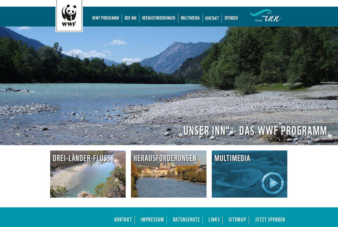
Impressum (152, 219)
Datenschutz (186, 219)
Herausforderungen (158, 17)
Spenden (231, 17)
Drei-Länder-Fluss (82, 157)
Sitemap (237, 219)
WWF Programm (105, 17)
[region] (169, 85)
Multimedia (190, 17)
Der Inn (131, 17)
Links (214, 219)
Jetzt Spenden (270, 219)
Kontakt (212, 18)
